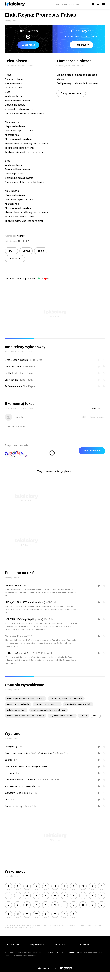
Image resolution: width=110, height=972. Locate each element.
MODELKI (51, 602)
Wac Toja (48, 619)
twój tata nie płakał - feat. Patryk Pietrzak (26, 766)
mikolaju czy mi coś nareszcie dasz (66, 698)
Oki (24, 585)
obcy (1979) (11, 746)
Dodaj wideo (28, 45)
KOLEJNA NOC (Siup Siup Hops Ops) (24, 619)
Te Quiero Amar (12, 386)
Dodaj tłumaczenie (71, 93)
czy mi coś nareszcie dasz (62, 716)
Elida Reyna (36, 360)
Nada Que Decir (13, 366)
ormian (83, 716)
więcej (95, 715)
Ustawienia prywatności (74, 952)
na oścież (10, 773)
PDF (11, 251)
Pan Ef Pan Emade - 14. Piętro (21, 779)
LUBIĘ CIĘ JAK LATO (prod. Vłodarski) (25, 602)
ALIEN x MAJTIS (23, 636)
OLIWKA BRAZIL (43, 653)
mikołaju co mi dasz (16, 710)
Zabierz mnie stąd (14, 806)
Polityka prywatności (56, 952)
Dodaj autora (15, 258)
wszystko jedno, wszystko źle (20, 786)
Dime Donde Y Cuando (16, 360)
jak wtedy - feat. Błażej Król (19, 793)
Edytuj (26, 251)
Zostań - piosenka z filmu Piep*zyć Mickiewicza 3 (30, 753)
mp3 (7, 799)
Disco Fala (30, 806)
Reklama (84, 944)
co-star (9, 760)
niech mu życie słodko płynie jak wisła (48, 710)
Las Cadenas (11, 380)
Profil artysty (81, 45)
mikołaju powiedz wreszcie (47, 704)
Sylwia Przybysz (64, 753)
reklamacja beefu (13, 585)
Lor (19, 746)
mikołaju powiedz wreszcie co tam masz (25, 698)
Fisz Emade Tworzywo (49, 779)
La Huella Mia (11, 373)
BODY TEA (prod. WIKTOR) (19, 653)
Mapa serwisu (37, 944)
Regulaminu (43, 952)
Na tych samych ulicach (18, 704)
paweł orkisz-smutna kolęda (78, 704)
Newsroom (60, 944)
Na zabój (9, 636)
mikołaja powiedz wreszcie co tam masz (25, 716)
